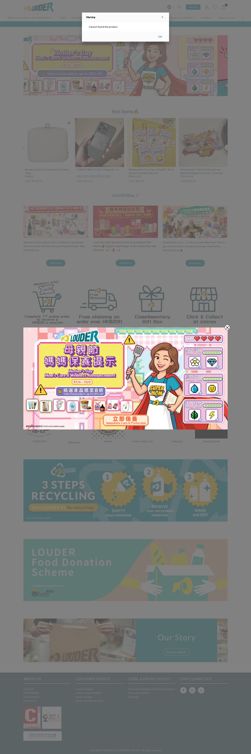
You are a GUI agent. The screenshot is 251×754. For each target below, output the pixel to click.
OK (160, 36)
